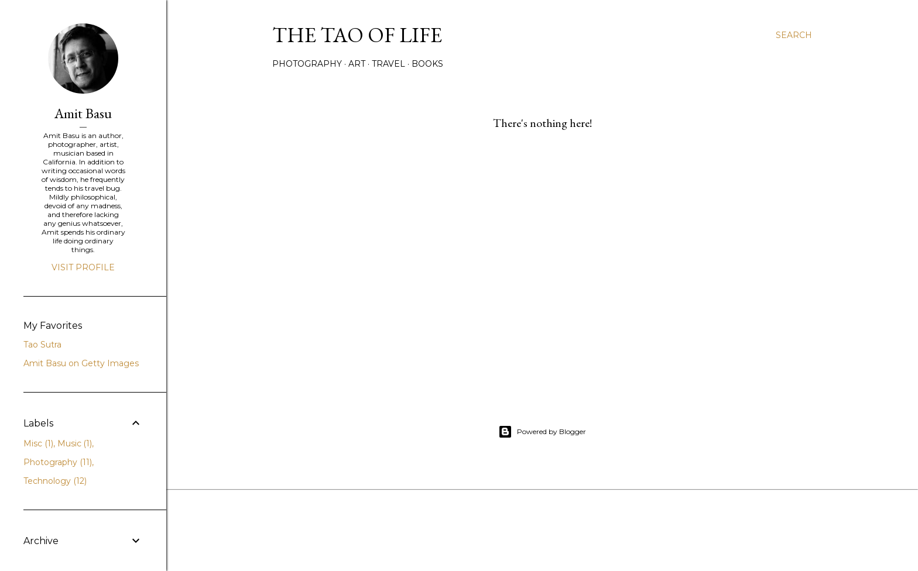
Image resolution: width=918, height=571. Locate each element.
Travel (388, 64)
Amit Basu (83, 113)
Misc (38, 443)
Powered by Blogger (542, 432)
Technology (55, 481)
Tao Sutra (42, 344)
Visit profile (83, 267)
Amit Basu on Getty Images (81, 363)
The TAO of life (357, 35)
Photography (307, 64)
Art (356, 64)
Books (427, 64)
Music (75, 443)
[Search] (794, 35)
